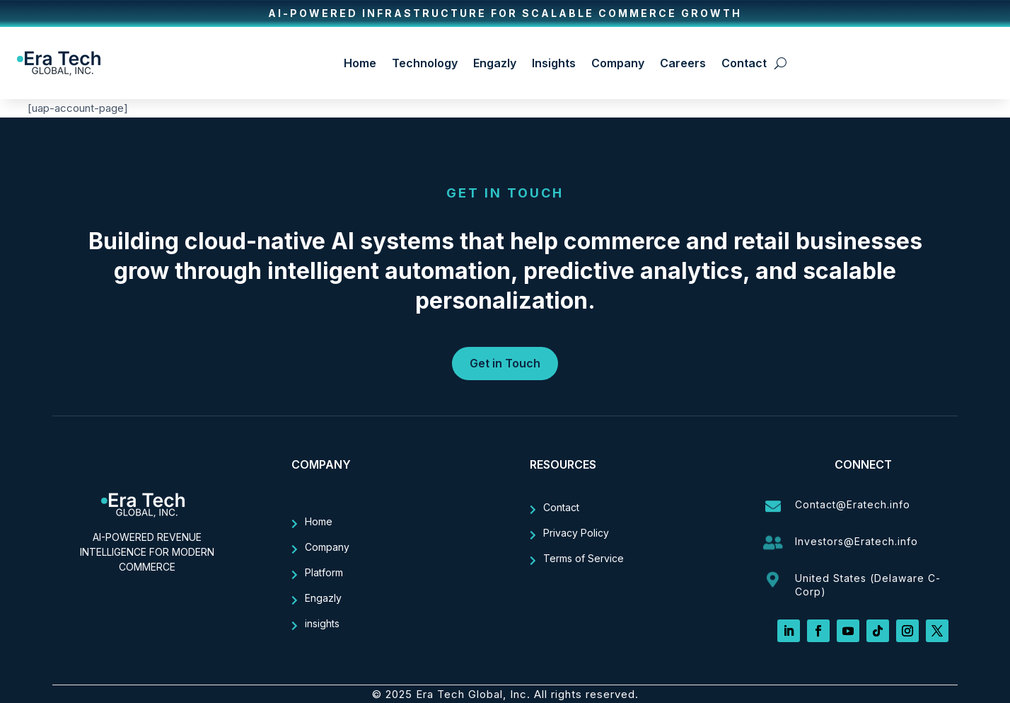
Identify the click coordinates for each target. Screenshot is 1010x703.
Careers (683, 63)
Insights (554, 63)
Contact (744, 63)
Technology (425, 63)
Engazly (494, 63)
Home (360, 63)
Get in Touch (505, 363)
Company (617, 63)
